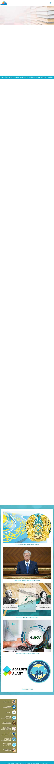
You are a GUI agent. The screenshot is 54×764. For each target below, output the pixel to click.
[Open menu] (51, 3)
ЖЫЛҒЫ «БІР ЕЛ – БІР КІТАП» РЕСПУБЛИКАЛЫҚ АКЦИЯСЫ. (27, 617)
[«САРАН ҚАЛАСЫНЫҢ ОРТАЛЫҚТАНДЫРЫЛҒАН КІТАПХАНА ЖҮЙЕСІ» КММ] (4, 3)
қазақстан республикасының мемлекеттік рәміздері (27, 544)
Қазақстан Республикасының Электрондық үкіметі (27, 653)
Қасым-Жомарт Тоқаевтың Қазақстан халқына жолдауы (27, 580)
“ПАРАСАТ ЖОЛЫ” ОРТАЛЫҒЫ (27, 689)
